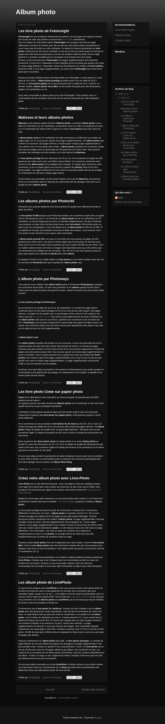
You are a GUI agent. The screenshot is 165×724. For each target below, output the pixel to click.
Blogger (98, 717)
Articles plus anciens (93, 689)
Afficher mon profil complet (128, 202)
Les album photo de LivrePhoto (44, 582)
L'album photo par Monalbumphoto (130, 177)
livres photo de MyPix (80, 597)
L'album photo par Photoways (43, 279)
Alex (120, 197)
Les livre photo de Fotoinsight (43, 31)
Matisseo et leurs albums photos (45, 117)
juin (123, 97)
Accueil (50, 689)
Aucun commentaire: (52, 108)
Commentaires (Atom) (68, 698)
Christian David (122, 40)
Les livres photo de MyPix (128, 160)
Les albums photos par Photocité (46, 201)
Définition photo (123, 35)
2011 (121, 94)
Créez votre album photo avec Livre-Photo (53, 478)
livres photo (67, 39)
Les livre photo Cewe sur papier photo (50, 392)
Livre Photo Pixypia (66, 501)
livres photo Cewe (41, 317)
